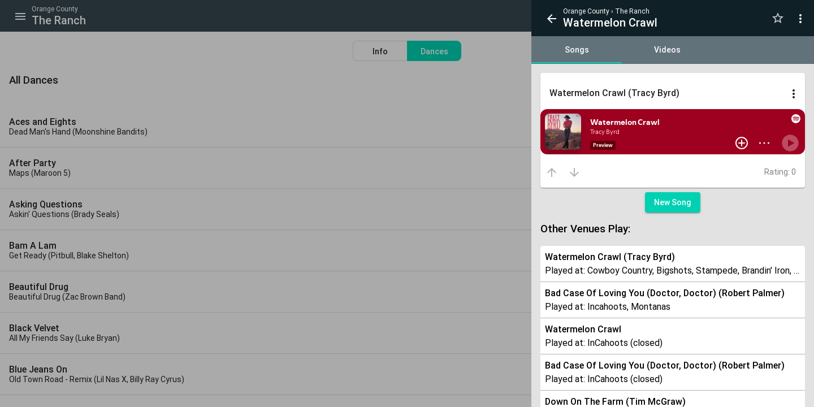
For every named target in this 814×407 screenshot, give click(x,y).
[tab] (576, 49)
